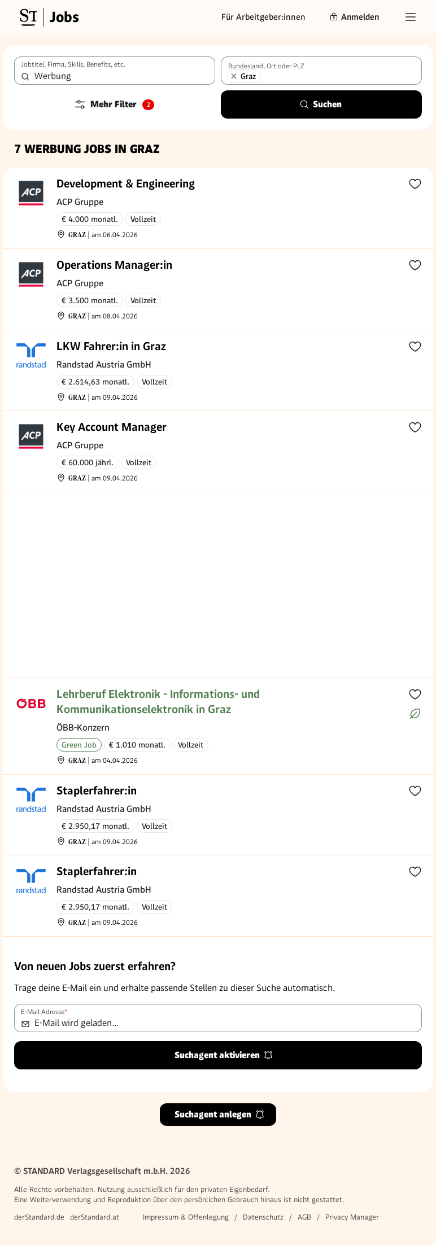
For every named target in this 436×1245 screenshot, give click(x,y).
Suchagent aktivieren (224, 1055)
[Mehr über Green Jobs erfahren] (415, 714)
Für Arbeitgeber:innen (263, 17)
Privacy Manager (352, 1217)
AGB (304, 1217)
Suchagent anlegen (220, 1114)
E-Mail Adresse (44, 1012)
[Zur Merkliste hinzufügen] (415, 183)
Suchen (320, 104)
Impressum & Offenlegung (186, 1217)
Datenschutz (263, 1217)
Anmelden (354, 17)
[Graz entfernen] (233, 76)
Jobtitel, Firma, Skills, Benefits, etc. (73, 64)
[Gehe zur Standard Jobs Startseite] (48, 17)
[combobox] (114, 70)
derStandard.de (39, 1217)
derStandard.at (94, 1217)
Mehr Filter (113, 104)
